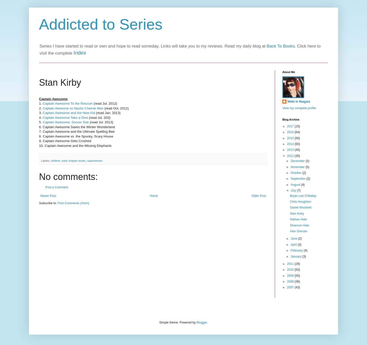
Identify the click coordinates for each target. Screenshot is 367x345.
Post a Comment (56, 187)
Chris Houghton (300, 201)
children (55, 160)
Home (154, 196)
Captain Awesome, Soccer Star (66, 122)
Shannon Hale (299, 225)
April (294, 244)
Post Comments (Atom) (73, 203)
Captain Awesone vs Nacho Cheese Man (73, 108)
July (294, 190)
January (296, 256)
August (296, 185)
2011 (291, 264)
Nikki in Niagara (298, 101)
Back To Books (281, 46)
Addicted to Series (100, 24)
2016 (291, 132)
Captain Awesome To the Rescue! (68, 103)
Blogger (201, 322)
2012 (291, 156)
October (296, 173)
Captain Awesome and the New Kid (69, 113)
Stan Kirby (297, 213)
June (294, 238)
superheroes (94, 160)
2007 (291, 287)
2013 (291, 150)
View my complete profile (299, 108)
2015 (291, 138)
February (297, 250)
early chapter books (74, 160)
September (298, 178)
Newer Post (48, 196)
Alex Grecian (298, 231)
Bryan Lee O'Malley (303, 196)
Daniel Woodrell (300, 207)
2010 (291, 269)
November (298, 167)
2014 (291, 144)
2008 (291, 281)
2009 (291, 276)
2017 (291, 126)
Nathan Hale (298, 219)
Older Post (258, 196)
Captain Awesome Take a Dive (65, 118)
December (298, 161)
